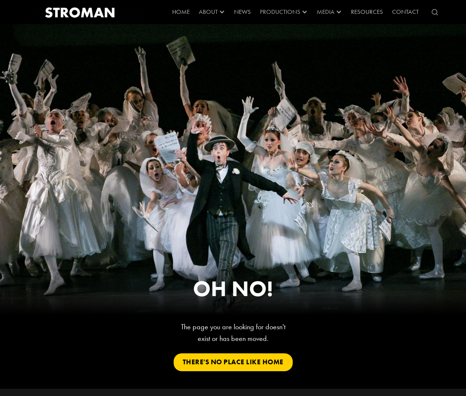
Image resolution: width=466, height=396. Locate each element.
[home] (82, 12)
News (242, 12)
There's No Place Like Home (233, 361)
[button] (212, 12)
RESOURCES (367, 12)
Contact (405, 12)
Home (181, 12)
